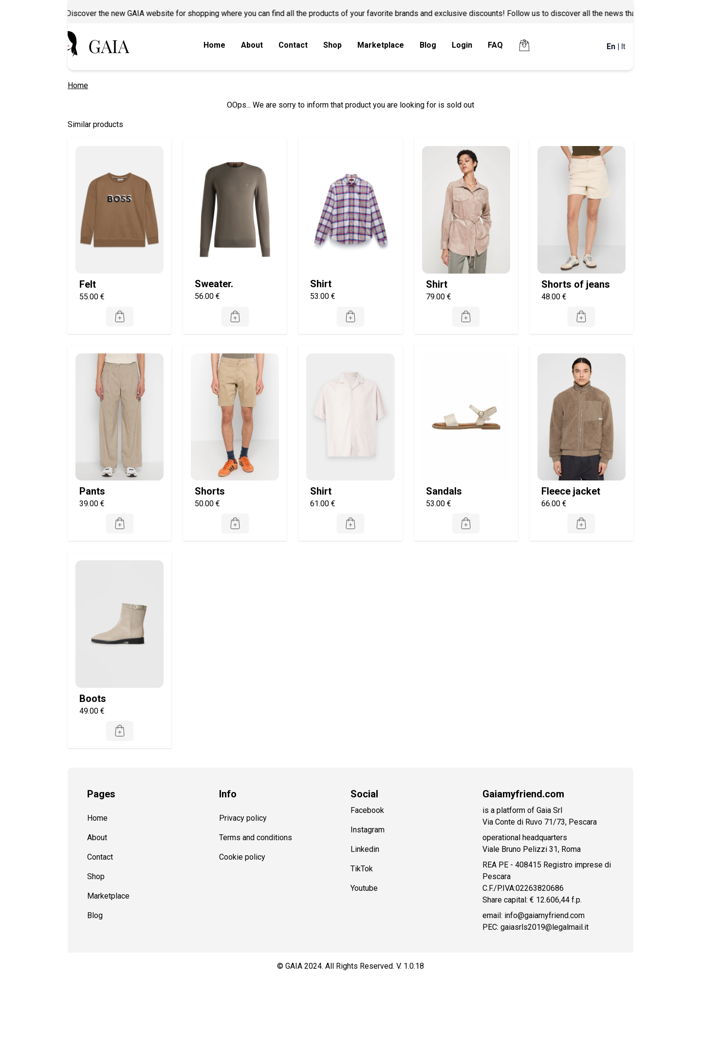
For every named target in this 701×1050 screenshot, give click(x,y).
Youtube (364, 888)
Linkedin (364, 849)
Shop (332, 45)
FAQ (495, 45)
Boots (92, 698)
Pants (92, 491)
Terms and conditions (255, 837)
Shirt (321, 284)
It (623, 46)
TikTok (361, 868)
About (252, 45)
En (611, 46)
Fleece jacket (570, 491)
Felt (87, 284)
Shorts (210, 491)
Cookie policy (242, 857)
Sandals (444, 491)
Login (462, 45)
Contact (293, 45)
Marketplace (380, 45)
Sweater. (214, 284)
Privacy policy (243, 818)
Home (214, 45)
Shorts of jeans (575, 284)
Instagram (367, 829)
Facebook (367, 810)
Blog (428, 45)
